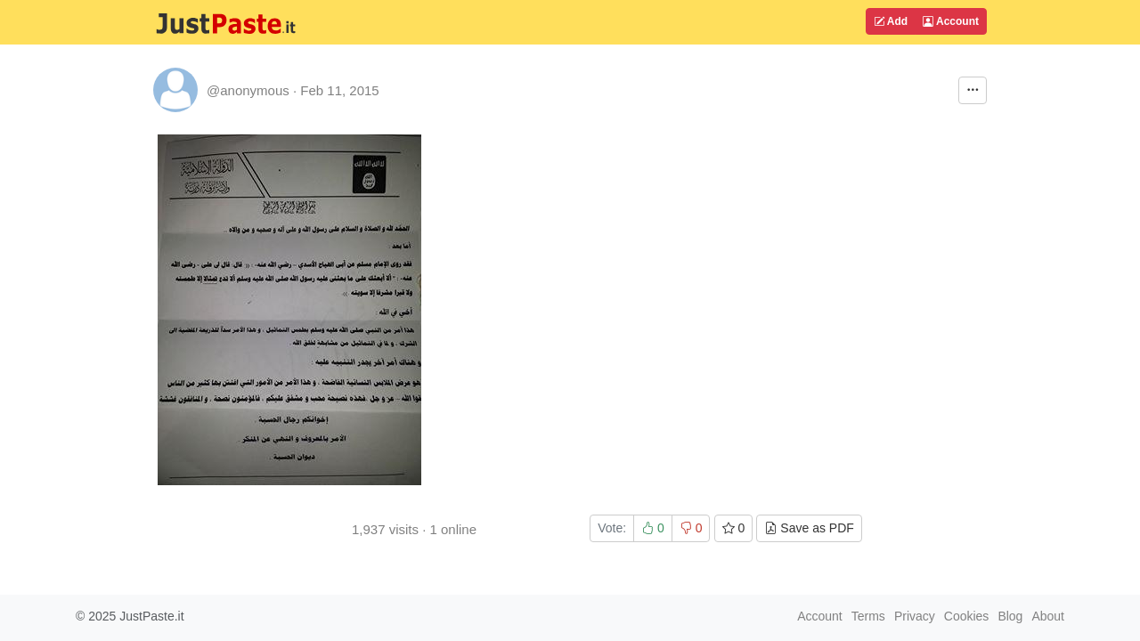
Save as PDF (808, 528)
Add (891, 21)
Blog (1010, 616)
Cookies (966, 616)
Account (951, 21)
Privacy (914, 616)
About (1047, 616)
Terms (868, 616)
